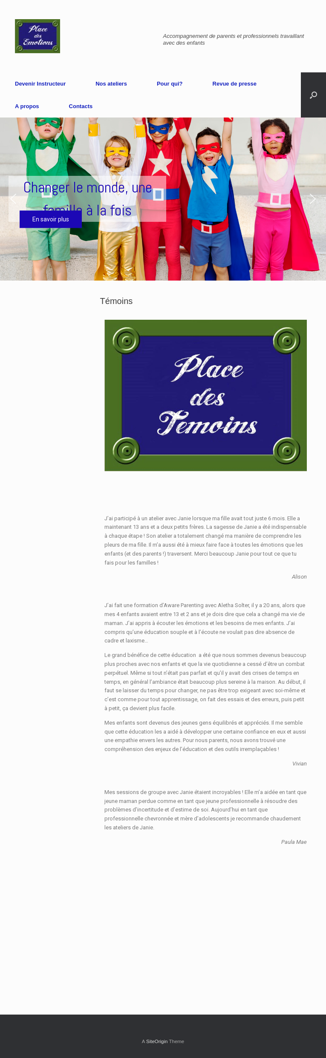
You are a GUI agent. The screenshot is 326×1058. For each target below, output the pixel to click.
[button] (13, 199)
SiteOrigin (157, 1041)
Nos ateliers (111, 83)
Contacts (81, 106)
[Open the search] (313, 95)
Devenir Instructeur (40, 83)
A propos (27, 106)
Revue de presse (235, 83)
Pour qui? (170, 83)
